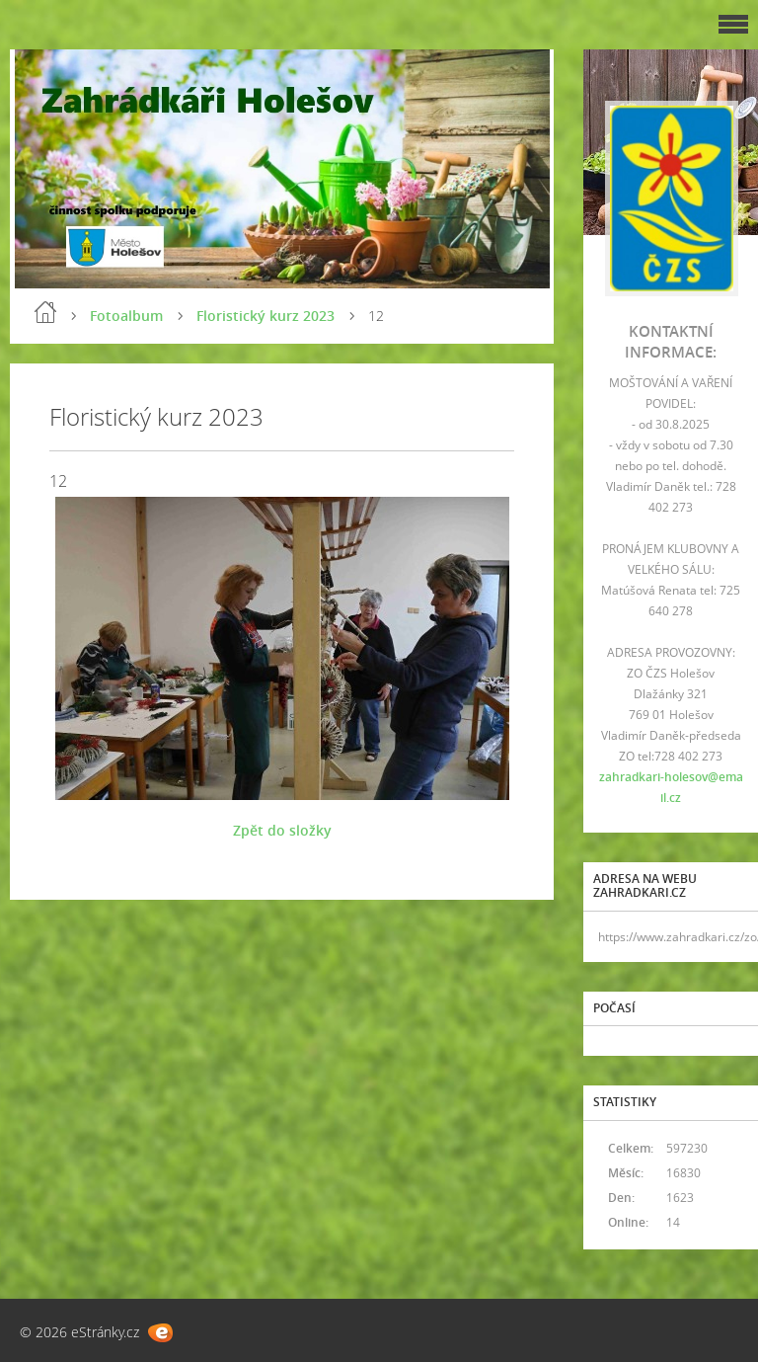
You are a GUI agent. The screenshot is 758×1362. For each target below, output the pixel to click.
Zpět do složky (282, 830)
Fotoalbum (126, 315)
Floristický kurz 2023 (265, 315)
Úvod (45, 312)
